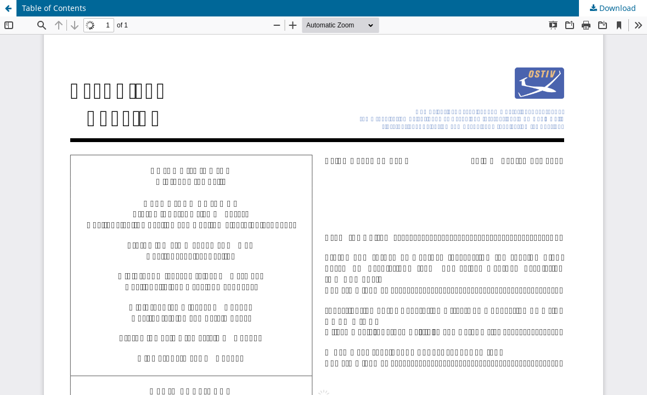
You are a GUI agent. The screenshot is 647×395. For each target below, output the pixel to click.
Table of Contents (54, 8)
